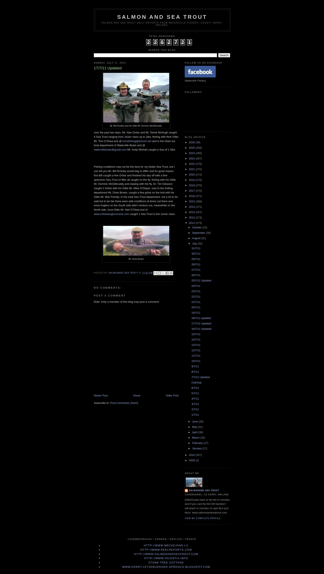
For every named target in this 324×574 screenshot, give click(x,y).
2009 (192, 460)
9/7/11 (195, 366)
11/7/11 (195, 355)
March (196, 437)
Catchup (196, 382)
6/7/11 (195, 387)
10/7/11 (195, 361)
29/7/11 (195, 259)
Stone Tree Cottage (166, 562)
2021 (192, 169)
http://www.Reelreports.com (166, 549)
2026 (192, 142)
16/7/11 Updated (201, 328)
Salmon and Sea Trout (162, 17)
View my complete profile (202, 518)
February (198, 443)
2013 (192, 212)
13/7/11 (195, 344)
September (199, 232)
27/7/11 (195, 269)
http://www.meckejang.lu (166, 545)
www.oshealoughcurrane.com (111, 214)
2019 (192, 179)
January (197, 448)
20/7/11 (195, 307)
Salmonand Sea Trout (204, 490)
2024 (192, 153)
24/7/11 (195, 285)
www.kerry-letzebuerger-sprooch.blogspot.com (166, 566)
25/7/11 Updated (201, 280)
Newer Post (101, 395)
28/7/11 (195, 264)
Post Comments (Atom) (124, 402)
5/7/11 (195, 393)
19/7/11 (195, 312)
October (197, 227)
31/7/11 (195, 248)
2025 (192, 147)
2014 (192, 206)
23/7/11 (195, 291)
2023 (192, 158)
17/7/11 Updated (201, 323)
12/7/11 (195, 350)
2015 (192, 201)
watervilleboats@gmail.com (110, 149)
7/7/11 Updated (200, 377)
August (196, 238)
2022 (192, 163)
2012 (192, 217)
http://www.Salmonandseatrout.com (166, 554)
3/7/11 (195, 404)
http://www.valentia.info (166, 558)
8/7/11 (195, 371)
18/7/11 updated (201, 318)
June (195, 421)
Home (137, 395)
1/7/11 (195, 414)
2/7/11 (195, 409)
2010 (192, 455)
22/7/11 (195, 296)
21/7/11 (195, 302)
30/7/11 (195, 253)
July (195, 243)
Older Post (172, 395)
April (195, 432)
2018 (192, 185)
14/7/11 (195, 339)
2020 (192, 174)
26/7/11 (195, 275)
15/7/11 (195, 334)
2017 (192, 190)
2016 (192, 196)
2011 (192, 222)
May (195, 426)
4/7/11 (195, 398)
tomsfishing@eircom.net (137, 141)
